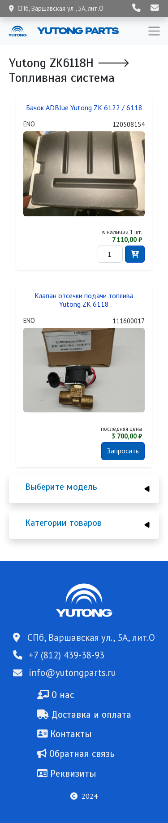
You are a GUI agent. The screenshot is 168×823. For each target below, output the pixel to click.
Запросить (123, 450)
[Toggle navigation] (154, 31)
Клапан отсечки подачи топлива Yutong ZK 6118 (84, 300)
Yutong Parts (77, 30)
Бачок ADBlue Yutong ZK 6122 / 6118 (84, 107)
